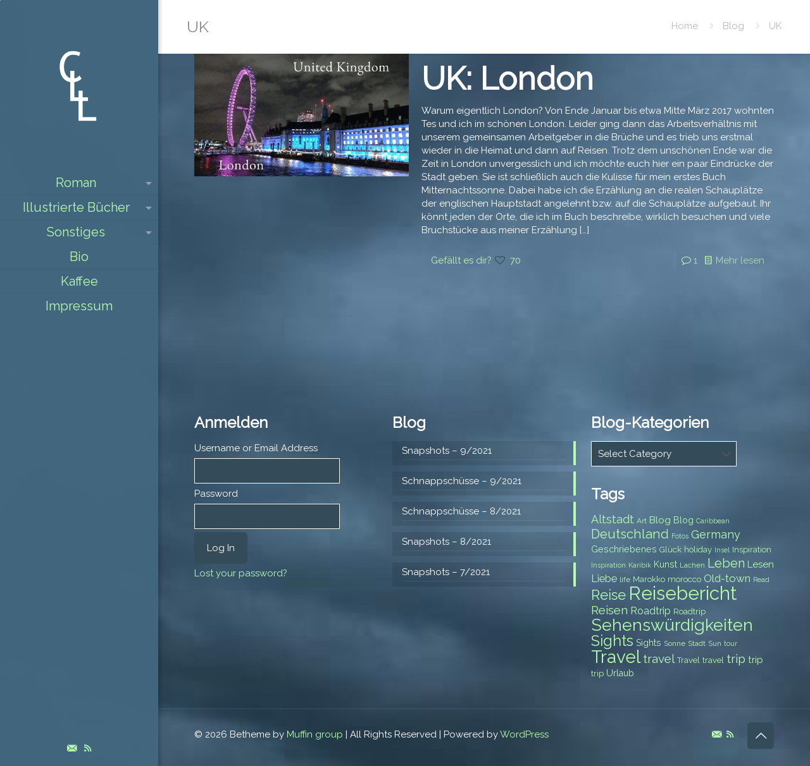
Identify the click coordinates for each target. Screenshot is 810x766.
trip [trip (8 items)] (597, 673)
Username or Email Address (256, 448)
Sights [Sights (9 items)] (648, 643)
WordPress (524, 734)
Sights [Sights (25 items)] (612, 641)
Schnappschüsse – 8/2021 (461, 511)
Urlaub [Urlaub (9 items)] (620, 673)
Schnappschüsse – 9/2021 (461, 481)
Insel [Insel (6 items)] (722, 550)
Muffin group (315, 734)
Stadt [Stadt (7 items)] (697, 643)
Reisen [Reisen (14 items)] (609, 610)
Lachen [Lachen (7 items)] (692, 565)
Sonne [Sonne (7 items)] (674, 643)
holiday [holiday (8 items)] (698, 549)
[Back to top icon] (760, 735)
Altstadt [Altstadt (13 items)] (612, 519)
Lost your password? (240, 573)
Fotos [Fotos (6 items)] (679, 536)
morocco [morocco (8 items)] (684, 579)
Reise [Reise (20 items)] (608, 595)
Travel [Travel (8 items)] (688, 660)
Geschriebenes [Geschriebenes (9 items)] (624, 549)
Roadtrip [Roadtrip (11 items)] (650, 611)
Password (216, 493)
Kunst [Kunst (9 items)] (665, 564)
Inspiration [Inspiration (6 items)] (608, 565)
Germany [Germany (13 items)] (715, 534)
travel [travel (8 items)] (713, 660)
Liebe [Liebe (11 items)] (604, 579)
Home (684, 26)
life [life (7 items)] (625, 579)
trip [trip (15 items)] (735, 659)
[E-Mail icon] (72, 748)
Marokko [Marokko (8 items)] (649, 579)
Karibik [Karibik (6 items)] (639, 565)
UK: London (507, 78)
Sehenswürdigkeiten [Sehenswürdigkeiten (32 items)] (672, 625)
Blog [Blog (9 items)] (683, 520)
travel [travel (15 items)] (659, 659)
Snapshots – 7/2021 (446, 572)
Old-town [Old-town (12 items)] (727, 578)
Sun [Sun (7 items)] (714, 643)
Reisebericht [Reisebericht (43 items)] (682, 593)
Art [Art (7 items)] (642, 520)
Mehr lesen (740, 260)
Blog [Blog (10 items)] (660, 520)
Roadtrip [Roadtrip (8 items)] (689, 611)
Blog (733, 26)
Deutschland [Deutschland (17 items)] (630, 534)
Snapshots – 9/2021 (447, 450)
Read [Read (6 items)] (761, 579)
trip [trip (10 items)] (755, 660)
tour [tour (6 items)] (730, 643)
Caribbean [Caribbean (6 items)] (713, 521)
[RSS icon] (87, 748)
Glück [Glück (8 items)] (670, 549)
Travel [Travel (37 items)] (615, 657)
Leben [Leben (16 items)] (726, 563)
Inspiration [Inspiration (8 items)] (751, 549)
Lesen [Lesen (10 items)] (760, 564)
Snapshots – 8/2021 (446, 541)
